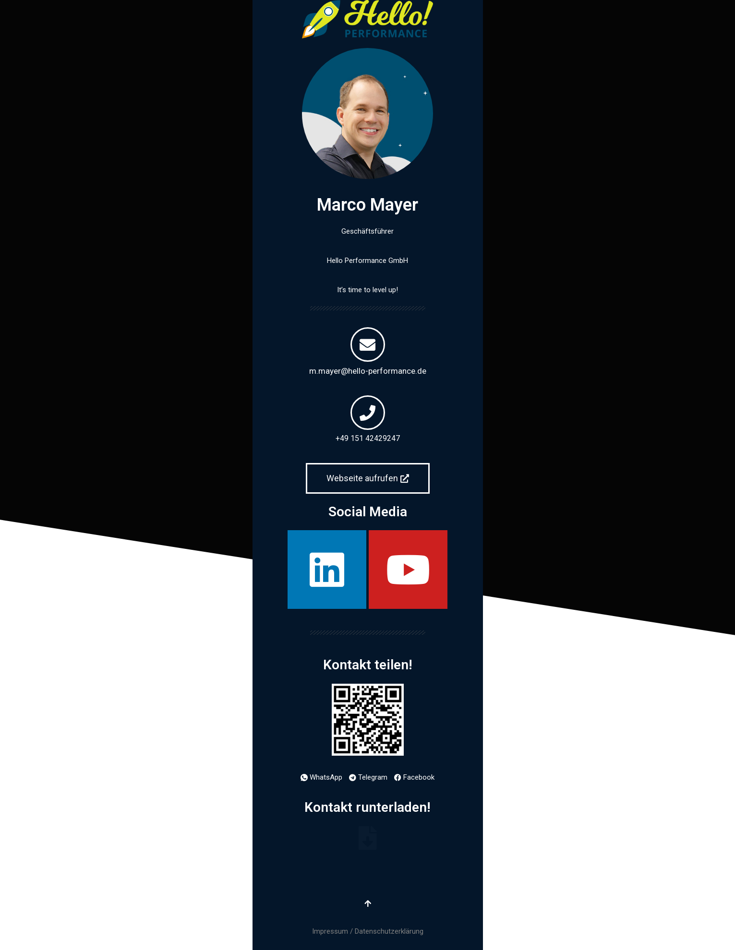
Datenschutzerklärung (389, 931)
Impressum (330, 931)
